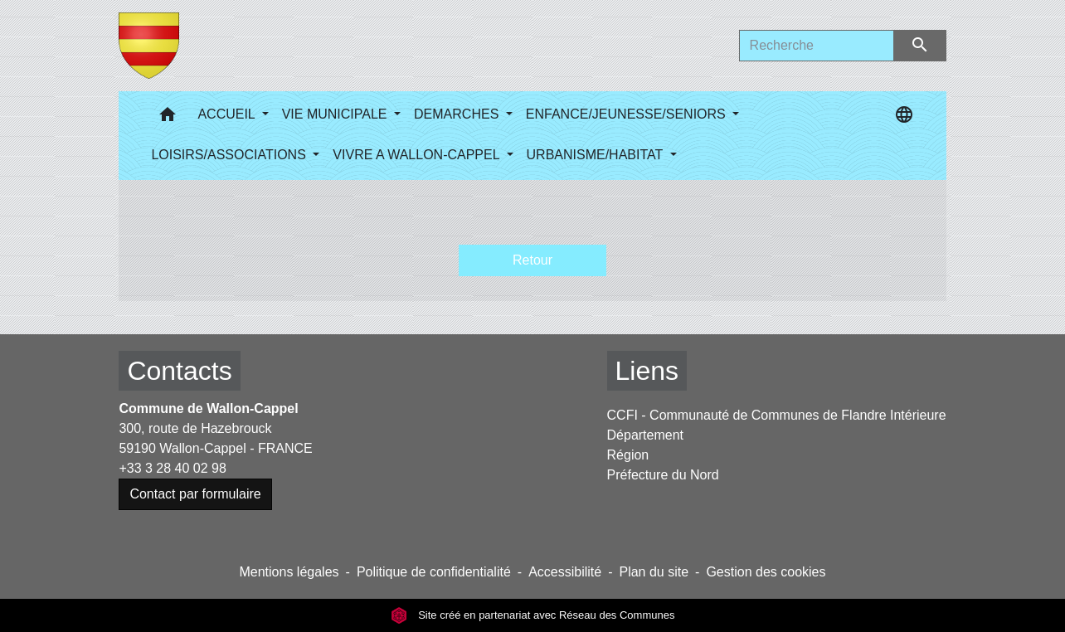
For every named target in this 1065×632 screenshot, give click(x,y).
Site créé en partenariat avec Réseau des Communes (533, 615)
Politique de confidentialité (434, 572)
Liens (647, 371)
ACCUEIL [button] (227, 114)
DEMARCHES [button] (458, 114)
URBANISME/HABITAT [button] (597, 155)
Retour (532, 260)
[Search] (817, 45)
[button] (167, 118)
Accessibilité (564, 572)
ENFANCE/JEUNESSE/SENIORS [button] (627, 114)
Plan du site (653, 572)
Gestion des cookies (765, 572)
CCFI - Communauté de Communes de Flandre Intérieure (776, 415)
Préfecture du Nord (663, 475)
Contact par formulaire (194, 494)
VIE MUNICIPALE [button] (336, 114)
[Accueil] (149, 45)
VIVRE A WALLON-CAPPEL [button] (418, 155)
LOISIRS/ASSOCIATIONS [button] (230, 155)
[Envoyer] (920, 45)
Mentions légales (288, 572)
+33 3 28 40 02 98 (172, 468)
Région (628, 455)
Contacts (179, 371)
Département (645, 435)
